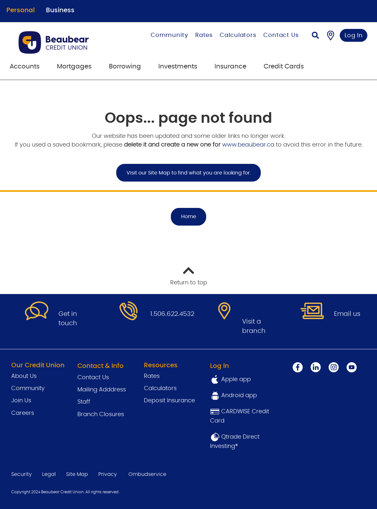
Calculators (238, 35)
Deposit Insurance (169, 401)
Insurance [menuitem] (230, 66)
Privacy (107, 474)
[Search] (315, 36)
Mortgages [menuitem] (74, 66)
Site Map (77, 474)
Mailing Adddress (101, 390)
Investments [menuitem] (177, 66)
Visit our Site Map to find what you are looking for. (189, 172)
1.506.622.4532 (172, 314)
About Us (24, 376)
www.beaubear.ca (248, 145)
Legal (49, 474)
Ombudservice (147, 474)
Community (169, 35)
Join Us (21, 401)
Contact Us (281, 35)
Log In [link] (354, 36)
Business (60, 10)
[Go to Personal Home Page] (65, 42)
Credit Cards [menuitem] (284, 66)
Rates (204, 35)
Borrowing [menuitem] (125, 66)
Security (21, 474)
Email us (347, 314)
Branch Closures (100, 414)
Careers (22, 413)
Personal (20, 10)
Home (188, 216)
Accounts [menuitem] (24, 66)
